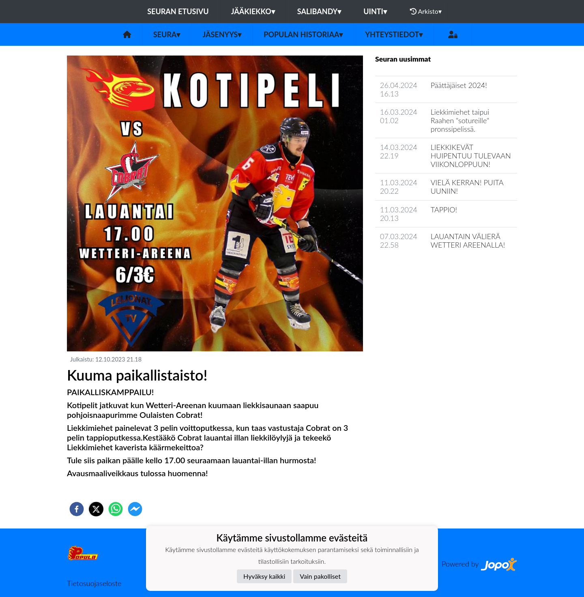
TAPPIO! (444, 209)
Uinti (375, 11)
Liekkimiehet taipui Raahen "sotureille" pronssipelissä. (460, 120)
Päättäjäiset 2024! (459, 85)
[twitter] (96, 509)
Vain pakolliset (320, 576)
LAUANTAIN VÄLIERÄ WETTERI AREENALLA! (468, 240)
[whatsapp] (115, 509)
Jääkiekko (253, 11)
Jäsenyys (221, 34)
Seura (166, 34)
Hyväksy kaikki (264, 576)
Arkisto (426, 11)
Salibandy (319, 11)
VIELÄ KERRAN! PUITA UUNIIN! (467, 186)
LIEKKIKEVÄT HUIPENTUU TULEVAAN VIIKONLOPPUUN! (471, 155)
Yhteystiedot (394, 34)
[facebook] (76, 509)
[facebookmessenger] (135, 509)
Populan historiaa (303, 34)
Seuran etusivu (178, 11)
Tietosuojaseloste (94, 583)
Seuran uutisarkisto (411, 268)
